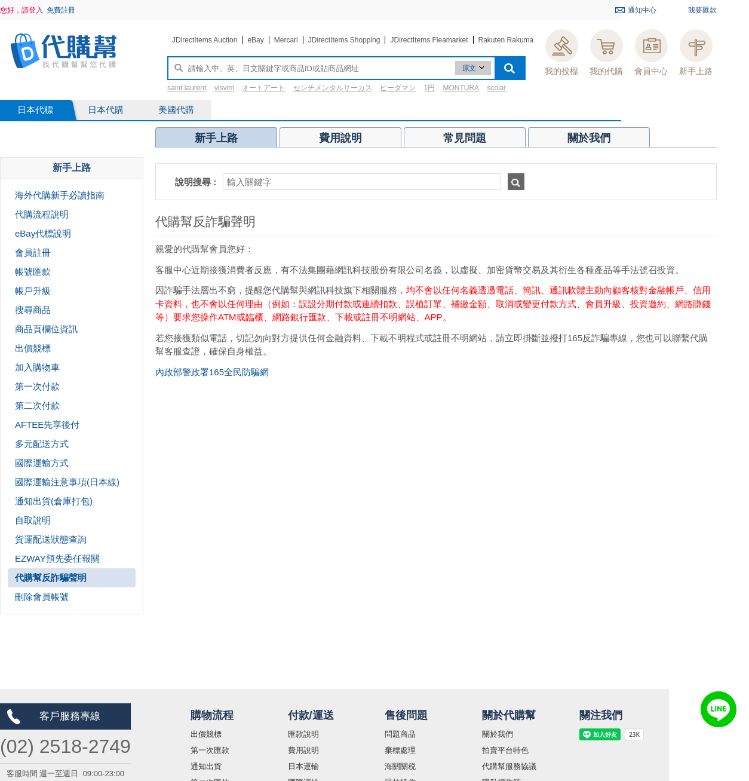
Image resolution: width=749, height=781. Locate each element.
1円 (429, 88)
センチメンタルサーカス (332, 88)
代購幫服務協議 (509, 766)
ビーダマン (398, 88)
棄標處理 (400, 750)
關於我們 (497, 734)
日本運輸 (303, 766)
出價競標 (206, 734)
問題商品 (400, 734)
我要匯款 (702, 10)
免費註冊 (61, 10)
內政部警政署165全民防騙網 (212, 372)
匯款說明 (303, 734)
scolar (496, 88)
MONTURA (461, 88)
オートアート (263, 88)
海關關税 (400, 766)
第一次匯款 (210, 750)
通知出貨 (206, 766)
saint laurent (186, 88)
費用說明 (303, 750)
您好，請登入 (21, 10)
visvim (224, 88)
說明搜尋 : (195, 182)
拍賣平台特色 (505, 750)
